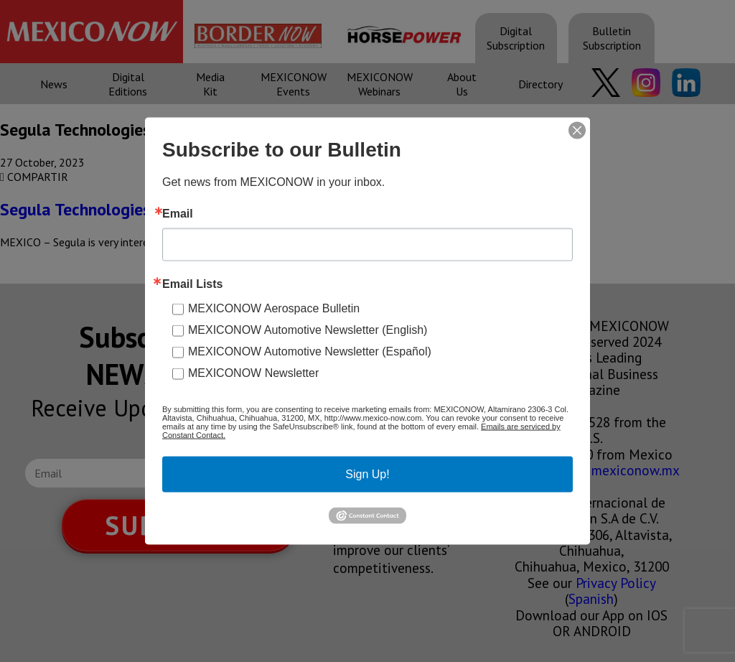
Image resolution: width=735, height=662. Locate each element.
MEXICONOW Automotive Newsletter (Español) (309, 351)
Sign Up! (367, 474)
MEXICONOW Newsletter (253, 373)
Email (177, 214)
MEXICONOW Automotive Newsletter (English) (307, 330)
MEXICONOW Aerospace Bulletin (274, 308)
